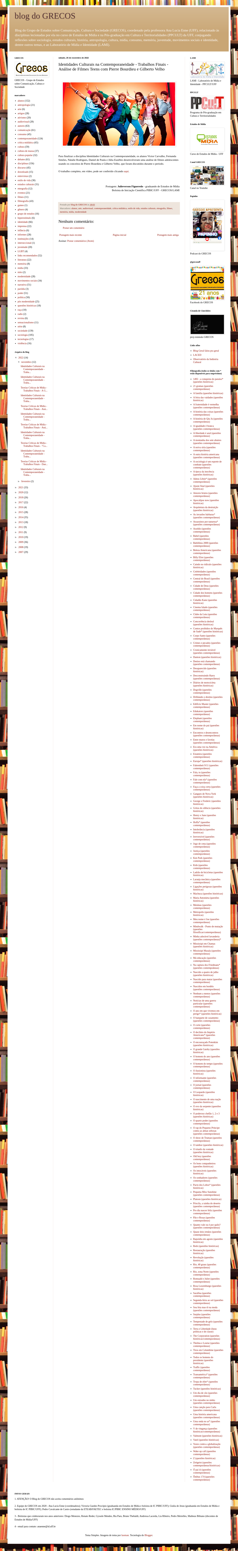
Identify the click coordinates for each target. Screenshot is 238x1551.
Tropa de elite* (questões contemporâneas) (205, 1383)
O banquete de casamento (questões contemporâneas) (206, 1019)
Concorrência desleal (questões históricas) (203, 623)
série (20, 326)
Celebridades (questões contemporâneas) (204, 573)
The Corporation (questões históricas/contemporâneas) (206, 1337)
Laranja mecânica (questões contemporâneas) (206, 881)
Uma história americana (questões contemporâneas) (206, 1416)
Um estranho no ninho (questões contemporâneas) (206, 1401)
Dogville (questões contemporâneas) (202, 691)
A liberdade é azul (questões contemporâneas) (207, 434)
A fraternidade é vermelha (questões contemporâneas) (206, 406)
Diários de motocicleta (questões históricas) (204, 684)
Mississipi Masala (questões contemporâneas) (207, 952)
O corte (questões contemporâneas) (201, 1026)
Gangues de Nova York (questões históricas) (204, 795)
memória (64, 212)
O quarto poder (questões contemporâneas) (205, 1122)
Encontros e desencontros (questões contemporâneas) (206, 734)
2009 (21, 542)
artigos (21, 113)
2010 (21, 537)
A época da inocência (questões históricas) (203, 473)
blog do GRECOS (45, 15)
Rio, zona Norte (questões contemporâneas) (206, 1273)
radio (20, 314)
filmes (169, 208)
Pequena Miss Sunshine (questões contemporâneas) (206, 1193)
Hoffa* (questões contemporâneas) (201, 824)
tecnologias (23, 339)
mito (20, 272)
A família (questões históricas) (208, 393)
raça (20, 310)
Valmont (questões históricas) (207, 1436)
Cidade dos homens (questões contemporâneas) (207, 594)
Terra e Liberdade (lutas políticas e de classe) (205, 1330)
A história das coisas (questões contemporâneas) (208, 413)
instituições (23, 239)
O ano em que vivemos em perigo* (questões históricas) (207, 1012)
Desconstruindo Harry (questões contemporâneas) (206, 677)
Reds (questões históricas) (206, 1246)
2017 (21, 502)
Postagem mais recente (70, 235)
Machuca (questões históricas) (208, 893)
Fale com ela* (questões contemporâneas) (205, 781)
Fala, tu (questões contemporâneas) (201, 774)
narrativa (22, 284)
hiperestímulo (24, 218)
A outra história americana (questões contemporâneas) (206, 456)
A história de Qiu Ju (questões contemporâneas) (208, 420)
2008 (21, 547)
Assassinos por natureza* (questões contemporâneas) (206, 523)
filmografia (23, 201)
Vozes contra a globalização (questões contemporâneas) (207, 1445)
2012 (21, 527)
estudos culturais (148, 208)
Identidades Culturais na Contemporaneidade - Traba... (33, 369)
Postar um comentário (73, 228)
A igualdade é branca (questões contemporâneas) (206, 427)
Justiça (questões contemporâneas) (201, 852)
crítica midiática (120, 208)
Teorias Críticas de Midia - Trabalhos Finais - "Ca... (34, 444)
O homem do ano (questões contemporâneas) (206, 1058)
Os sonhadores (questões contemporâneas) (205, 1179)
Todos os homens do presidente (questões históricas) (203, 1360)
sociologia (23, 335)
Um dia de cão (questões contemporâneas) (205, 1394)
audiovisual (88, 208)
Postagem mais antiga (168, 235)
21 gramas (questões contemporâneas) (203, 387)
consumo (22, 134)
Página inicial (119, 235)
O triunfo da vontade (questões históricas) (203, 1151)
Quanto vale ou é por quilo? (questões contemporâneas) (207, 1226)
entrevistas (23, 176)
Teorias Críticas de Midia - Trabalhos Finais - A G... (34, 389)
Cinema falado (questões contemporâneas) (205, 609)
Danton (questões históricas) (207, 657)
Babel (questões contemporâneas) (201, 537)
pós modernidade (26, 301)
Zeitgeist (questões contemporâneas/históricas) (206, 1464)
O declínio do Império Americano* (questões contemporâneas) (204, 1035)
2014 (21, 517)
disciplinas (23, 163)
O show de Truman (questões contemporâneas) (207, 1139)
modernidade (81, 212)
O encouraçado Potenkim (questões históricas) (205, 1044)
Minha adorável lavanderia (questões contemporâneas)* (207, 938)
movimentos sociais (27, 280)
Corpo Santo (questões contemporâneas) (204, 637)
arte (80, 208)
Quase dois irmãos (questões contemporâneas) (207, 1233)
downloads (23, 172)
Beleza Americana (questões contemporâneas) (207, 551)
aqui (126, 171)
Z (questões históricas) (204, 1458)
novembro (26, 362)
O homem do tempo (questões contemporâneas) (208, 1065)
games (21, 205)
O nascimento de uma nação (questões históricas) (207, 1101)
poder (20, 293)
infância (22, 230)
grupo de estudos (26, 213)
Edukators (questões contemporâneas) (203, 713)
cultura (21, 146)
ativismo (22, 117)
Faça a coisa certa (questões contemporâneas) (206, 788)
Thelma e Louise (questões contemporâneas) (206, 1344)
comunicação (24, 130)
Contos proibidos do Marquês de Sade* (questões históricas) (208, 630)
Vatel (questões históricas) (206, 1440)
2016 (21, 507)
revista (21, 318)
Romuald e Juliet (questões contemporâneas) (206, 1280)
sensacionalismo (26, 322)
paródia (21, 289)
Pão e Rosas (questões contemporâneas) (204, 1219)
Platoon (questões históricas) (207, 1199)
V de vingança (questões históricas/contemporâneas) (206, 1430)
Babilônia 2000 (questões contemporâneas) (205, 544)
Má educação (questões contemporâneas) (204, 959)
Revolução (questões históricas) (203, 1259)
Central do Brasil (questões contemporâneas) (206, 580)
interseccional (24, 243)
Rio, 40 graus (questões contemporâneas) (204, 1266)
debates (21, 159)
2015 (21, 512)
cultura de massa (26, 151)
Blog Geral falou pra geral (206, 350)
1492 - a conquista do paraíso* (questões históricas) (208, 380)
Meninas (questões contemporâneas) (202, 906)
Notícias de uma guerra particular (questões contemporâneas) (204, 1003)
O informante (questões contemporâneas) (204, 1079)
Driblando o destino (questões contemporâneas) (208, 698)
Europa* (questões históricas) (207, 761)
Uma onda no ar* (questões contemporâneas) (206, 1423)
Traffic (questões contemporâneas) (201, 1369)
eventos (21, 193)
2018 (21, 497)
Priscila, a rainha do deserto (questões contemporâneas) (206, 1205)
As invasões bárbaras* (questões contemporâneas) (206, 516)
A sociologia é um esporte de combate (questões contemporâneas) (207, 464)
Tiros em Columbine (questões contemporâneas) (208, 1351)
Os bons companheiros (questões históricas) (204, 1165)
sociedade (22, 330)
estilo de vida (134, 208)
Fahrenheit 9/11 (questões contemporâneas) (206, 767)
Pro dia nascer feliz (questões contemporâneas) (207, 1212)
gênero (21, 209)
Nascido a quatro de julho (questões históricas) (206, 973)
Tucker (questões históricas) (207, 1388)
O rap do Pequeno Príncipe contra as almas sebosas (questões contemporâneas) (206, 1131)
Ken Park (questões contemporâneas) (202, 859)
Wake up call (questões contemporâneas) (204, 1453)
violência (22, 343)
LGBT (21, 251)
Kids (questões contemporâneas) (201, 866)
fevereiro (26, 481)
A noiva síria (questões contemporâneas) (204, 449)
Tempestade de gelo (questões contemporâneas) (208, 1323)
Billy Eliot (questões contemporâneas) (203, 559)
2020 (21, 492)
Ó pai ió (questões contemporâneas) (202, 1471)
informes (22, 234)
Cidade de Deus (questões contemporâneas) (206, 587)
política (21, 297)
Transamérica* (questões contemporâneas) (205, 1376)
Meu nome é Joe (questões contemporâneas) (206, 921)
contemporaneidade (102, 208)
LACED (197, 355)
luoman (125, 1535)
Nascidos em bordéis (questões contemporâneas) (206, 988)
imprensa (22, 226)
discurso (22, 167)
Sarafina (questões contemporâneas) (202, 1294)
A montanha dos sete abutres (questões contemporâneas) (207, 441)
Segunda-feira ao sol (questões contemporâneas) (208, 1302)
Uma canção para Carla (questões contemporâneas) (206, 1409)
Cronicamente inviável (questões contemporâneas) (206, 651)
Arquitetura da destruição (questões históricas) (205, 509)
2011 (21, 532)
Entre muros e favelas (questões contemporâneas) (206, 741)
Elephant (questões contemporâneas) (202, 720)
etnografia (161, 208)
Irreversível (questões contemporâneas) (203, 838)
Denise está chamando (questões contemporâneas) (206, 663)
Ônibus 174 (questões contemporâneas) (203, 1478)
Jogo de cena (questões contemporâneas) (204, 845)
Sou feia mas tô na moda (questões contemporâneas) (206, 1309)
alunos (74, 208)
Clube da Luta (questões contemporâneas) (205, 616)
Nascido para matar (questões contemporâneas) (207, 981)
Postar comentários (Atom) (80, 241)
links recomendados (27, 255)
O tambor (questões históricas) (208, 1145)
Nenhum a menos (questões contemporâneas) (206, 995)
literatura (22, 259)
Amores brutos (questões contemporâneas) (205, 494)
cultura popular (25, 155)
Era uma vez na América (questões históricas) (205, 748)
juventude (22, 247)
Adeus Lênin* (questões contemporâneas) (205, 480)
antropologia (24, 105)
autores (21, 126)
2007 (21, 552)
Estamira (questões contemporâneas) (202, 755)
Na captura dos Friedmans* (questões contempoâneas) (206, 966)
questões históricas (27, 305)
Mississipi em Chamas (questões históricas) (204, 945)
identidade (23, 222)
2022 (21, 357)
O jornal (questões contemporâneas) (202, 1086)
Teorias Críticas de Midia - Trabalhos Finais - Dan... (34, 463)
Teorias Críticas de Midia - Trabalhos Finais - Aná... (34, 407)
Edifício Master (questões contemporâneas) (206, 705)
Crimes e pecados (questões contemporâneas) (206, 644)
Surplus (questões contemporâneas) (202, 1316)
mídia (71, 212)
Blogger (148, 1535)
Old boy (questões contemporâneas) (202, 1158)
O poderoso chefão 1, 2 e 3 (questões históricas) (206, 1115)
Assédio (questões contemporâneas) (202, 530)
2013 (21, 522)
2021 (21, 487)
